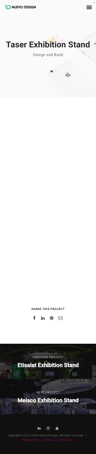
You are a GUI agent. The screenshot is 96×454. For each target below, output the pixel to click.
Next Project (48, 392)
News (50, 440)
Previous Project (48, 357)
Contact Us (65, 440)
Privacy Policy (31, 440)
